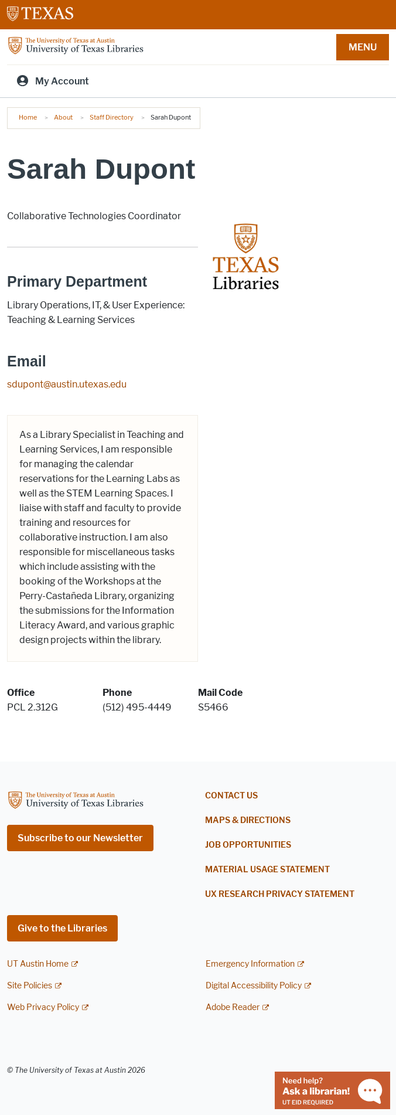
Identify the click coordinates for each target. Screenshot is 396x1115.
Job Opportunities (248, 845)
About (63, 117)
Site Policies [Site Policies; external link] (29, 986)
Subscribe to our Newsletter (80, 838)
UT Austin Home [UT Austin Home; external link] (38, 964)
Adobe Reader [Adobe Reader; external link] (233, 1007)
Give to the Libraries (62, 928)
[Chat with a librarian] (332, 1089)
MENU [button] (363, 47)
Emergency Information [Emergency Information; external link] (250, 964)
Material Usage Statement (267, 870)
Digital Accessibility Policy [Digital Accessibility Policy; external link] (254, 986)
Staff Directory (112, 117)
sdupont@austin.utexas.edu (67, 384)
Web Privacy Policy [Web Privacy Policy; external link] (43, 1007)
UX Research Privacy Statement (279, 894)
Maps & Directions (248, 820)
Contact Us (231, 796)
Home (28, 117)
